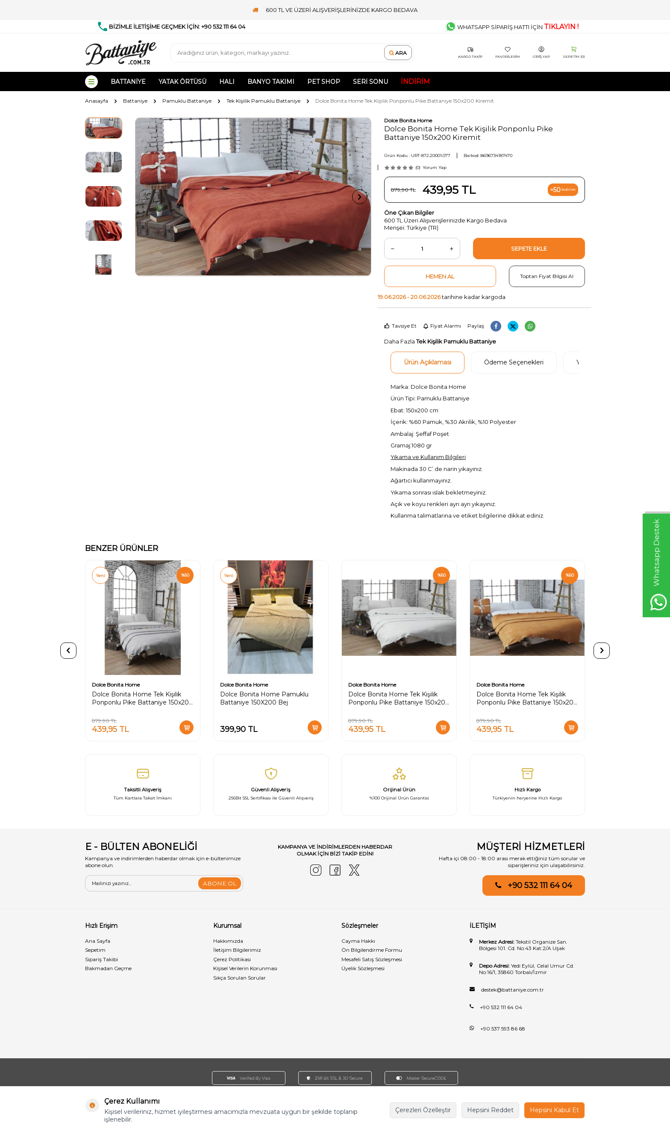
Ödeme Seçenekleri (514, 362)
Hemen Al (440, 276)
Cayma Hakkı (358, 941)
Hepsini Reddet (490, 1110)
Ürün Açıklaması (427, 362)
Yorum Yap (435, 167)
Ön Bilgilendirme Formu (371, 950)
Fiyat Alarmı (442, 326)
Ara (398, 52)
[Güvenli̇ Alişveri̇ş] (271, 785)
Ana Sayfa (97, 941)
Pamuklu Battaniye (187, 101)
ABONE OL (219, 883)
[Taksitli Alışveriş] (142, 785)
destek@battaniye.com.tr (512, 989)
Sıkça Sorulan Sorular (239, 977)
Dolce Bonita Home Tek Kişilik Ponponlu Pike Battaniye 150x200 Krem (399, 698)
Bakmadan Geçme (108, 968)
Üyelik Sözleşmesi (363, 968)
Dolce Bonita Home (408, 120)
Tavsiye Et (400, 326)
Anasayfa (96, 101)
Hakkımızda (228, 941)
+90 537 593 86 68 (502, 1028)
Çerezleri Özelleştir (423, 1110)
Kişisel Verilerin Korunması (245, 968)
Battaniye (135, 101)
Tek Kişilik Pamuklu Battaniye (263, 101)
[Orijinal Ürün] (399, 785)
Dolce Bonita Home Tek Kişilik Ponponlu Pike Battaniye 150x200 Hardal (527, 698)
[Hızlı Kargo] (527, 785)
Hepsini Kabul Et (554, 1110)
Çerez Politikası (232, 959)
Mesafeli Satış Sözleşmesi (371, 959)
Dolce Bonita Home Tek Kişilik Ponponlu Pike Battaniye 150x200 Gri (142, 698)
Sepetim (95, 950)
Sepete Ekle (529, 248)
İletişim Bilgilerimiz (237, 950)
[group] (253, 196)
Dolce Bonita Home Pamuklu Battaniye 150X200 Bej (264, 698)
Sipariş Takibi (101, 959)
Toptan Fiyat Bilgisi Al (546, 276)
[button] (149, 196)
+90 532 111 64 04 (540, 885)
